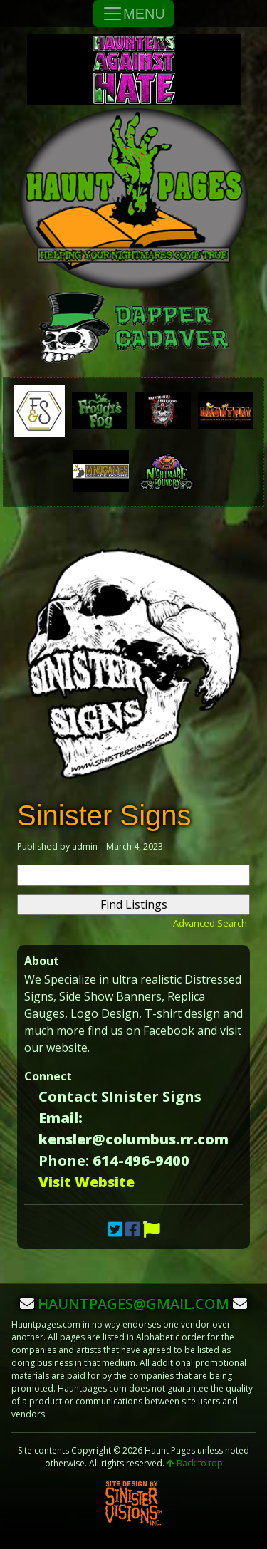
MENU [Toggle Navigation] (133, 13)
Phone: (63, 1160)
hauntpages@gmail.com (133, 1303)
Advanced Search (210, 923)
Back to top (195, 1463)
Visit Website (86, 1181)
